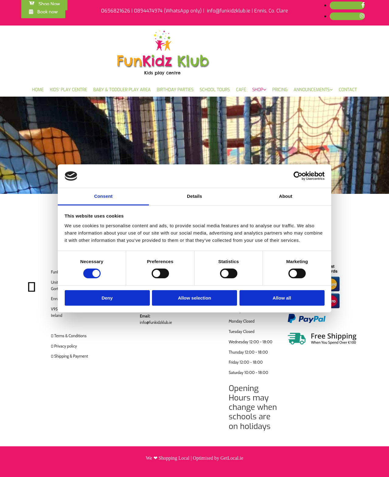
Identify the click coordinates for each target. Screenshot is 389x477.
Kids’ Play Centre (68, 90)
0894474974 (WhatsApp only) (168, 11)
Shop (257, 90)
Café (241, 90)
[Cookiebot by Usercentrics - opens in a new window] (298, 175)
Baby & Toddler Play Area (122, 90)
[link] (259, 90)
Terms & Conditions (70, 335)
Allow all (282, 297)
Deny (107, 297)
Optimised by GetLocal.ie (218, 458)
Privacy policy (65, 346)
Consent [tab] (103, 196)
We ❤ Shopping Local (168, 458)
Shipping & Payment (71, 356)
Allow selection (194, 297)
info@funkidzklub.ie (156, 322)
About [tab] (285, 196)
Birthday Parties (175, 90)
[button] (43, 11)
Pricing (279, 90)
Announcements (312, 90)
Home (38, 90)
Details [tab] (194, 196)
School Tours (215, 90)
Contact (348, 90)
